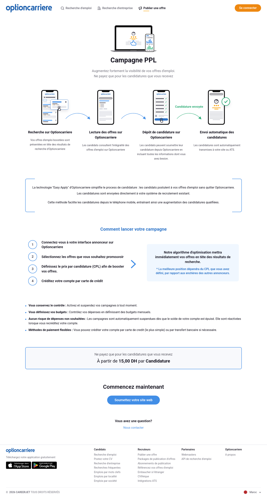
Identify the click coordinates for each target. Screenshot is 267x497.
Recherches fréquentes (107, 467)
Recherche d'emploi (105, 454)
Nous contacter (133, 427)
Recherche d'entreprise (107, 463)
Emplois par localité (105, 476)
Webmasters (189, 454)
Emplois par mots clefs (107, 472)
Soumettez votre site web (134, 400)
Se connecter (248, 8)
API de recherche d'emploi (196, 458)
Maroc (252, 492)
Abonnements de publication (154, 463)
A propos (230, 454)
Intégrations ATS (147, 480)
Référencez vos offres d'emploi (155, 467)
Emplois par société (105, 480)
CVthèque (143, 476)
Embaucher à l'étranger (151, 472)
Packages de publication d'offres (156, 458)
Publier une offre (147, 454)
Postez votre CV (103, 458)
